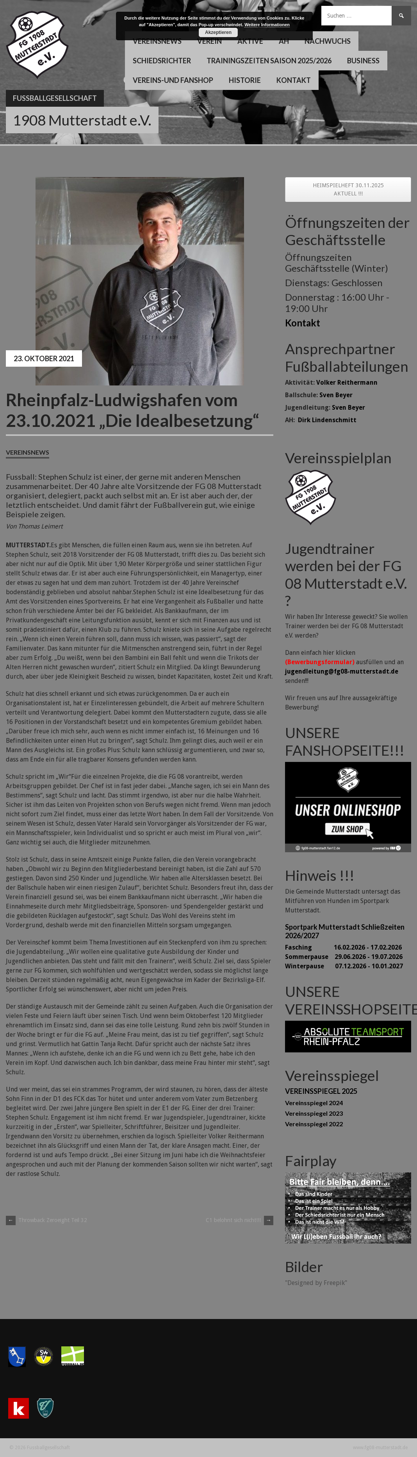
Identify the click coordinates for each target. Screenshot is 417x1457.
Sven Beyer (336, 395)
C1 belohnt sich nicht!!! (239, 1220)
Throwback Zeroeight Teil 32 (46, 1220)
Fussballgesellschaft (55, 98)
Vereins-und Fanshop (173, 80)
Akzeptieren (218, 32)
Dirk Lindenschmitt (327, 420)
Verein (209, 41)
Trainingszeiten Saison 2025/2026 (269, 60)
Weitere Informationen (267, 24)
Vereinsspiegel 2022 (314, 1123)
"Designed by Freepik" (316, 1283)
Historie (245, 80)
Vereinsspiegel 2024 (314, 1102)
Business (363, 60)
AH (284, 41)
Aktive (250, 41)
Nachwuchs (328, 41)
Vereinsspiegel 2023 (314, 1113)
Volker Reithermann (347, 382)
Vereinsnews (157, 41)
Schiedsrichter (162, 60)
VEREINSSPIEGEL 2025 (321, 1091)
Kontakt (293, 80)
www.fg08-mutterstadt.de (380, 1447)
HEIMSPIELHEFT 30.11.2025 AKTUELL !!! (348, 189)
